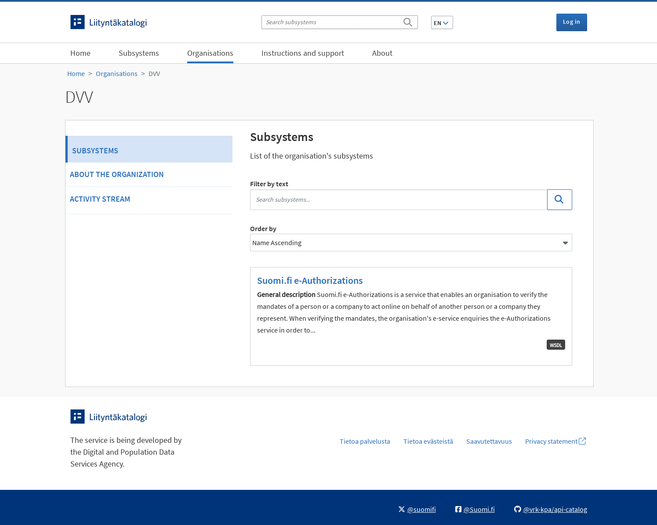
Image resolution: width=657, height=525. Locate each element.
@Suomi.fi (475, 509)
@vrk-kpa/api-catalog (550, 509)
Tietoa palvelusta (365, 441)
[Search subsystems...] (399, 199)
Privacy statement (555, 441)
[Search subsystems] (339, 22)
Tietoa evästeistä (428, 441)
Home (80, 53)
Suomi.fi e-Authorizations (310, 280)
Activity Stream (100, 199)
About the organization (117, 174)
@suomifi (417, 509)
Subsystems (139, 53)
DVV (154, 73)
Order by (263, 228)
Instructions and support (302, 53)
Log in (571, 21)
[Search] (408, 20)
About (382, 53)
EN (441, 23)
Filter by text (269, 183)
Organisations (210, 53)
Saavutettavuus (489, 441)
